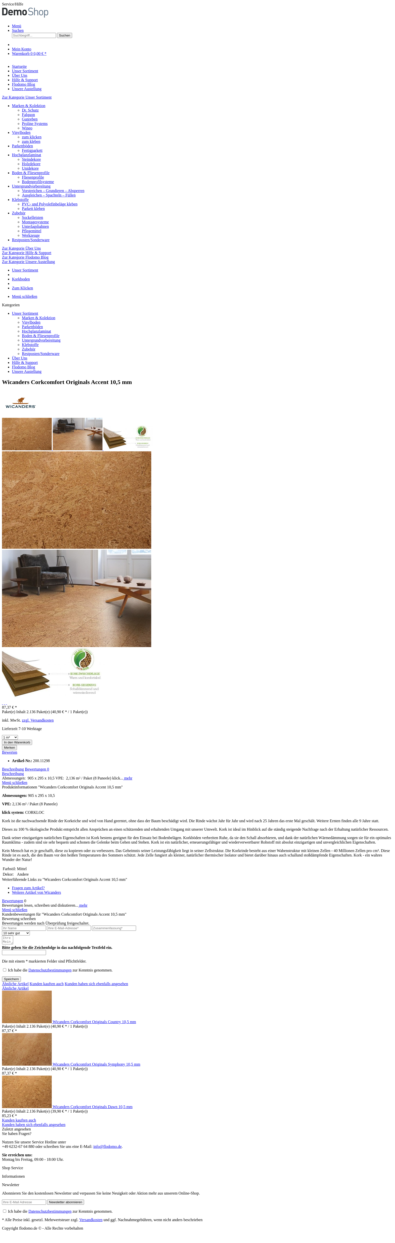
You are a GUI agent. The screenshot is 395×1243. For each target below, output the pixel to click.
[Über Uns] (19, 75)
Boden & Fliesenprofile (30, 173)
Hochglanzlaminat (26, 155)
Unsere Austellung (27, 371)
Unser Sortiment (25, 313)
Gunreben (30, 119)
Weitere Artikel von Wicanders (36, 892)
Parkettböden (22, 146)
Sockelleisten (32, 217)
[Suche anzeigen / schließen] (18, 30)
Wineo (27, 128)
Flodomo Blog (23, 367)
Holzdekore (31, 164)
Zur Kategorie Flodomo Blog (25, 257)
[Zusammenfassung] (114, 928)
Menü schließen (24, 296)
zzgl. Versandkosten (38, 720)
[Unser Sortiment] (25, 71)
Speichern (11, 980)
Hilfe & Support (25, 362)
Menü (16, 26)
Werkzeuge (31, 235)
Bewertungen (37, 769)
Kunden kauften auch (47, 985)
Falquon (28, 115)
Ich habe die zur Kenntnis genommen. (60, 972)
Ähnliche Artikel (15, 985)
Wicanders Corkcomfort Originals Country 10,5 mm (94, 1023)
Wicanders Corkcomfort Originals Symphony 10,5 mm (96, 1066)
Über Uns (19, 358)
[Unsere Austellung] (27, 89)
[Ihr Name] (24, 928)
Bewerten (9, 752)
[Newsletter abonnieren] (65, 1203)
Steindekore (31, 159)
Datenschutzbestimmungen (49, 972)
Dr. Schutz (30, 110)
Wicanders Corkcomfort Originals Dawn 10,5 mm (93, 1108)
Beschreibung (13, 769)
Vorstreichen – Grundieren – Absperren (53, 191)
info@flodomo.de (107, 1148)
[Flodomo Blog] (23, 84)
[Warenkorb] (29, 53)
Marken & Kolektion (28, 106)
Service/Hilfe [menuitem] (12, 4)
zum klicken (32, 137)
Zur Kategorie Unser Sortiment (27, 97)
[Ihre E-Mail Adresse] (24, 1203)
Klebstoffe (20, 199)
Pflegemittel (31, 231)
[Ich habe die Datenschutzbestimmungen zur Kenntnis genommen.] (4, 971)
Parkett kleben (33, 208)
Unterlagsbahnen (35, 226)
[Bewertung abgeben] (16, 933)
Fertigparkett (32, 150)
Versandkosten (90, 1221)
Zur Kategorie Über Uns (21, 248)
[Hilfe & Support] (25, 80)
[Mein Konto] (21, 49)
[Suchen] (64, 35)
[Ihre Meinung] (8, 940)
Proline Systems (35, 123)
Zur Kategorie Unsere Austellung (28, 262)
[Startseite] (19, 66)
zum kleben (31, 141)
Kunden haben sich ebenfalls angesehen (96, 985)
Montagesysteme (35, 222)
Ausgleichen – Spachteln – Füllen (49, 195)
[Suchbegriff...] (34, 35)
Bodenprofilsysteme (38, 182)
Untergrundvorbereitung (31, 186)
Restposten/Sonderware (30, 240)
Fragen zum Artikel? (28, 888)
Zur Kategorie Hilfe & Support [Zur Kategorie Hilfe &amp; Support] (26, 253)
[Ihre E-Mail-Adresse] (69, 928)
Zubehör (18, 213)
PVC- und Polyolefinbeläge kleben (50, 204)
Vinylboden (21, 132)
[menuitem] (202, 26)
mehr (127, 778)
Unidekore (30, 168)
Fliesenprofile (33, 177)
